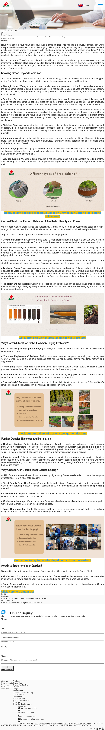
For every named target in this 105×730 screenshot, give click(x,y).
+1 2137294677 (29, 717)
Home (3, 35)
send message (7, 668)
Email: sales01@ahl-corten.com (32, 719)
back (3, 594)
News (10, 35)
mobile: (20, 717)
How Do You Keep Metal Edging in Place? (16, 603)
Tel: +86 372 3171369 (28, 708)
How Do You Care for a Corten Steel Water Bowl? (19, 598)
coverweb (86, 725)
